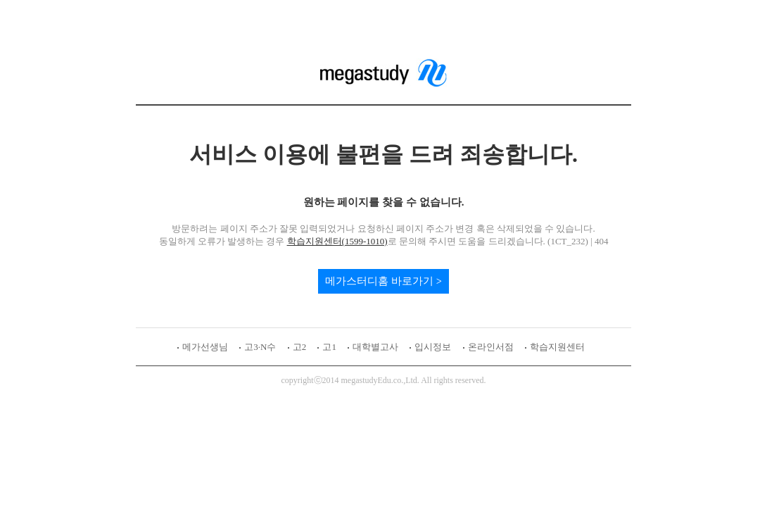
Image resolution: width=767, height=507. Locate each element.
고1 (329, 347)
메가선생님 (205, 347)
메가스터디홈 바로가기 (379, 281)
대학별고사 (375, 347)
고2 (300, 347)
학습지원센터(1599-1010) (337, 241)
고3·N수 (260, 347)
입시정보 (432, 347)
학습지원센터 (557, 347)
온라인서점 (491, 347)
